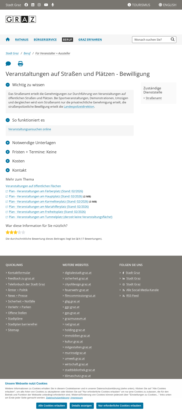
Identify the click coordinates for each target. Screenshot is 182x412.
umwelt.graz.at (75, 358)
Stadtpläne (15, 319)
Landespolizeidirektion (79, 107)
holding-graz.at (75, 330)
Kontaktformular (19, 273)
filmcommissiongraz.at (80, 296)
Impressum (77, 397)
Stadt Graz (13, 5)
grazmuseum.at (75, 319)
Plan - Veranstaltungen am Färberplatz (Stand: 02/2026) (46, 191)
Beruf (67, 40)
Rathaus (21, 40)
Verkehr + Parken (19, 307)
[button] (169, 5)
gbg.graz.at (72, 301)
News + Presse (17, 296)
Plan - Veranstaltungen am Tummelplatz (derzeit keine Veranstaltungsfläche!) (60, 217)
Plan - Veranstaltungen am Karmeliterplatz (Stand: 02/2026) (48, 201)
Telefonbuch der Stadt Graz (26, 284)
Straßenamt (154, 98)
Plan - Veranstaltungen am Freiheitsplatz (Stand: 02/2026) (47, 212)
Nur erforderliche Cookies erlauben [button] (119, 405)
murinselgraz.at (75, 353)
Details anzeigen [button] (82, 405)
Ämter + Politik (18, 290)
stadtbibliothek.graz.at (80, 370)
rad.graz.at (72, 324)
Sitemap (13, 330)
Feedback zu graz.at (21, 278)
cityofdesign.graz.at (78, 284)
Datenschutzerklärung (57, 397)
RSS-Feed (132, 296)
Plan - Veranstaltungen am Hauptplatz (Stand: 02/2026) (45, 196)
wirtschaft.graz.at (76, 364)
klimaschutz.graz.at (78, 376)
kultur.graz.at (74, 341)
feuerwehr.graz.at (77, 290)
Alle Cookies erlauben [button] (51, 405)
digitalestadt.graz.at (78, 273)
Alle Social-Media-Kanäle (142, 290)
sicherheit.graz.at (76, 278)
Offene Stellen (17, 313)
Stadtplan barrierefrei (22, 324)
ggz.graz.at (72, 307)
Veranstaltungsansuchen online (29, 129)
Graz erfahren (90, 40)
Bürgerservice (45, 40)
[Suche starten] (173, 39)
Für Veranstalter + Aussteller (52, 53)
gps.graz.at (72, 313)
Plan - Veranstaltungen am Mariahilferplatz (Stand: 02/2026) (49, 207)
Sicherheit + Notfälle (21, 301)
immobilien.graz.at (77, 336)
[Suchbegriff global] (151, 39)
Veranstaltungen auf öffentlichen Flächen (33, 186)
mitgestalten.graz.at (78, 347)
